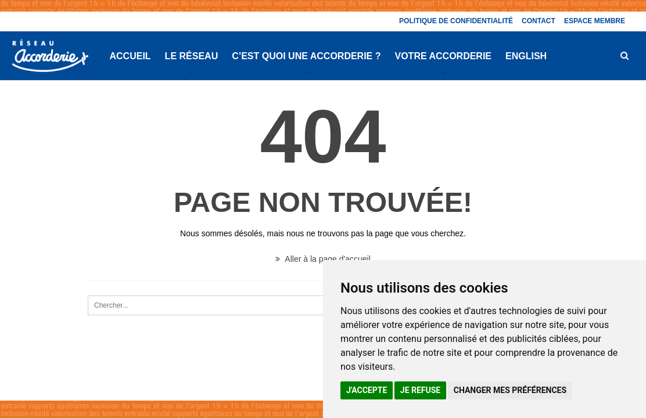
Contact (538, 21)
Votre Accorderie (443, 56)
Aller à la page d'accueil (323, 259)
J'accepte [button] (366, 390)
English (526, 56)
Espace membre (594, 21)
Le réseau (191, 56)
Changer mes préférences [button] (510, 390)
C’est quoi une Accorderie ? (306, 56)
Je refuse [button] (420, 390)
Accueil (130, 56)
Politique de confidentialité (456, 21)
